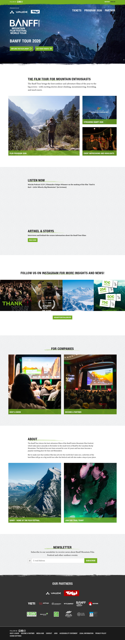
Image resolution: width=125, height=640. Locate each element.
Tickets (76, 10)
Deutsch (107, 2)
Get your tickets (44, 48)
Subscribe (91, 560)
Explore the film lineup (21, 48)
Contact (49, 633)
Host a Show (14, 633)
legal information (86, 633)
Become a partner (27, 633)
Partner (110, 10)
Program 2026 (93, 10)
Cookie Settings (15, 636)
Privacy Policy (100, 633)
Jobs (55, 633)
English (113, 2)
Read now (32, 240)
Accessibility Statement (68, 633)
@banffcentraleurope (62, 317)
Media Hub (40, 633)
